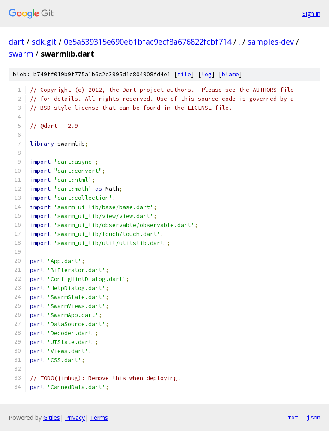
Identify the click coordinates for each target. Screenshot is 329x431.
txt (293, 417)
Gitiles (51, 417)
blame (230, 74)
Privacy (75, 417)
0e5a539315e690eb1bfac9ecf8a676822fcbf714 (147, 41)
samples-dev (271, 41)
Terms (99, 417)
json (313, 417)
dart (16, 41)
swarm (21, 53)
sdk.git (44, 41)
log (206, 74)
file (184, 74)
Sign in (311, 13)
